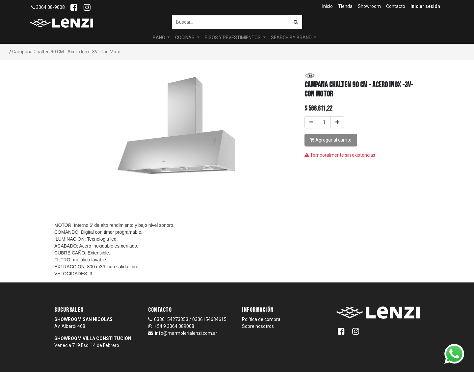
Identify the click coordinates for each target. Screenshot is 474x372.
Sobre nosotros (258, 326)
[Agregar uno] (337, 122)
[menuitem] (327, 6)
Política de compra (261, 319)
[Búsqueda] (295, 22)
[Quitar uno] (311, 122)
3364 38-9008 (48, 7)
